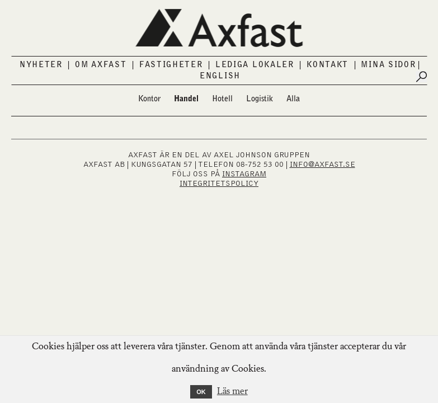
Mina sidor (388, 65)
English (220, 76)
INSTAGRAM (244, 174)
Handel (186, 99)
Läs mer (232, 391)
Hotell (222, 99)
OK (201, 391)
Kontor (149, 99)
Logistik (259, 99)
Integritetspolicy (219, 184)
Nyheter (41, 65)
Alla (293, 99)
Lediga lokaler (254, 65)
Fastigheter (171, 65)
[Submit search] (421, 76)
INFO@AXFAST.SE (322, 164)
